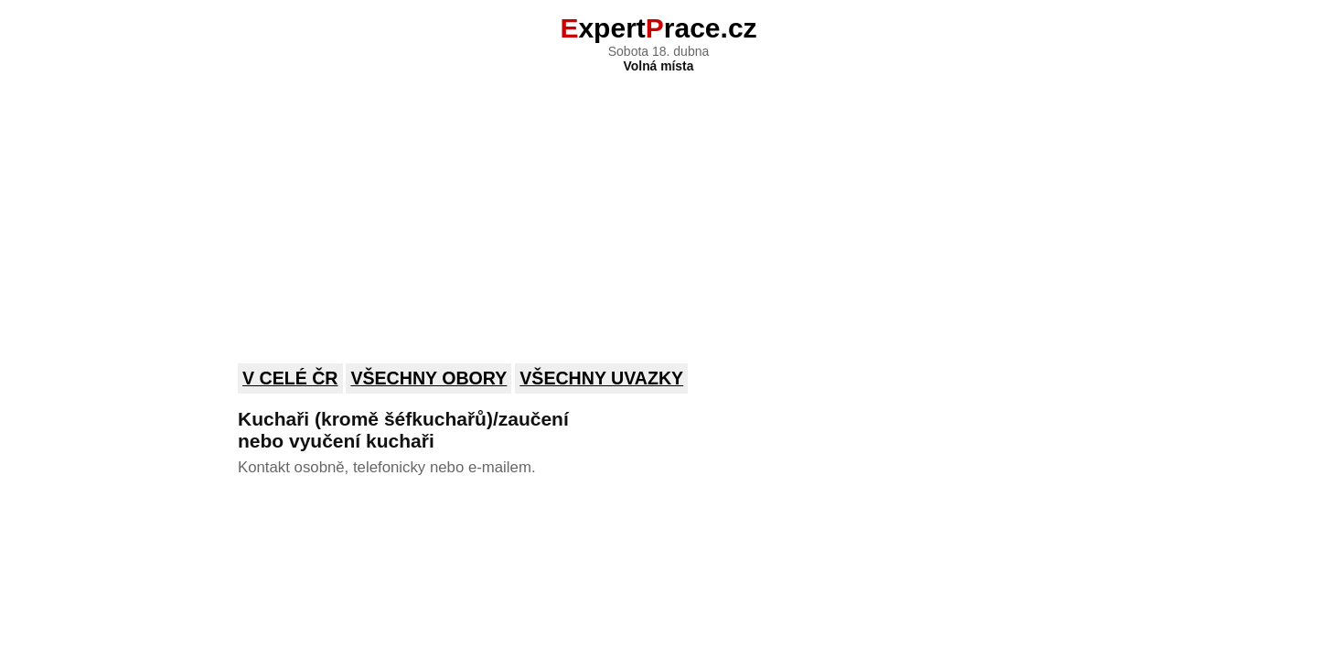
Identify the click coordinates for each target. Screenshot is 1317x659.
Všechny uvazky (601, 378)
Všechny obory (428, 378)
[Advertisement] (658, 206)
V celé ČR (290, 378)
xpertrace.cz (658, 28)
